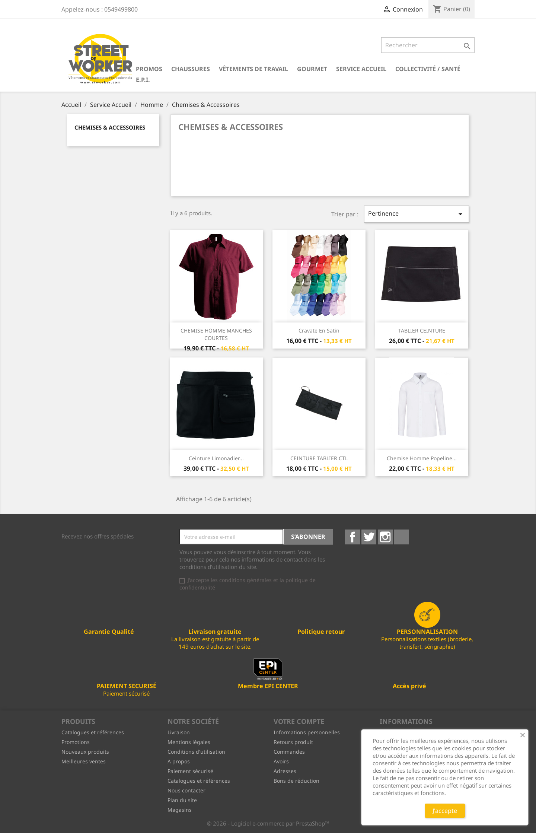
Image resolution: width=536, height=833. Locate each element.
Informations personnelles (307, 732)
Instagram (385, 537)
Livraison (179, 732)
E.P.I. (143, 80)
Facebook (352, 537)
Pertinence (416, 214)
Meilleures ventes (83, 761)
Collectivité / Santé (427, 69)
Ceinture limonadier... (216, 458)
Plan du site (182, 800)
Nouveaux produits (85, 751)
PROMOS (149, 69)
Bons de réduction (296, 780)
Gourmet (312, 69)
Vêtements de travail (253, 69)
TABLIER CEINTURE (421, 330)
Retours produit (293, 741)
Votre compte (299, 721)
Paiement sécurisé (190, 771)
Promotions (75, 741)
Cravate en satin (319, 330)
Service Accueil (361, 69)
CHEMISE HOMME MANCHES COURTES (216, 334)
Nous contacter (186, 790)
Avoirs (281, 761)
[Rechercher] (428, 45)
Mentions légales (189, 741)
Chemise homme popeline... (422, 458)
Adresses (285, 771)
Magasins (180, 809)
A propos (179, 761)
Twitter (368, 537)
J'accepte (445, 811)
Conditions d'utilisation (196, 751)
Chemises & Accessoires (109, 127)
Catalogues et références (92, 732)
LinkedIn (401, 537)
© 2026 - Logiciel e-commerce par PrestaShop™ (268, 823)
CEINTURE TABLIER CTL (319, 458)
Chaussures (190, 69)
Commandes (289, 751)
